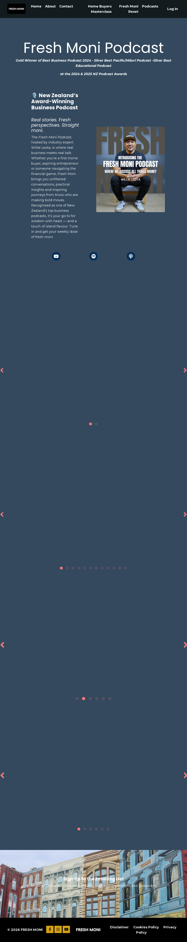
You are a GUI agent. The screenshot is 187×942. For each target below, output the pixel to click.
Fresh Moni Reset (128, 9)
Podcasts (150, 6)
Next (185, 370)
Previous (2, 370)
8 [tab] (102, 568)
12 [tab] (125, 568)
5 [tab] (85, 568)
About (50, 6)
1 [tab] (90, 424)
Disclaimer (119, 927)
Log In (172, 9)
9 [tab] (108, 568)
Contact (66, 6)
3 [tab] (73, 568)
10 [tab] (114, 568)
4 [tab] (79, 568)
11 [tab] (120, 568)
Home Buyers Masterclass (100, 9)
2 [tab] (96, 424)
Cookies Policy (146, 927)
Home (36, 6)
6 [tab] (90, 568)
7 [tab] (96, 568)
